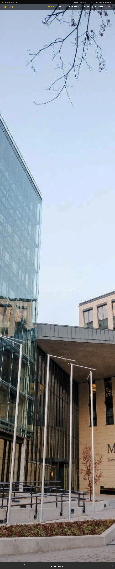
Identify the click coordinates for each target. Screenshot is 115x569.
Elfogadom (54, 566)
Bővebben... (61, 566)
